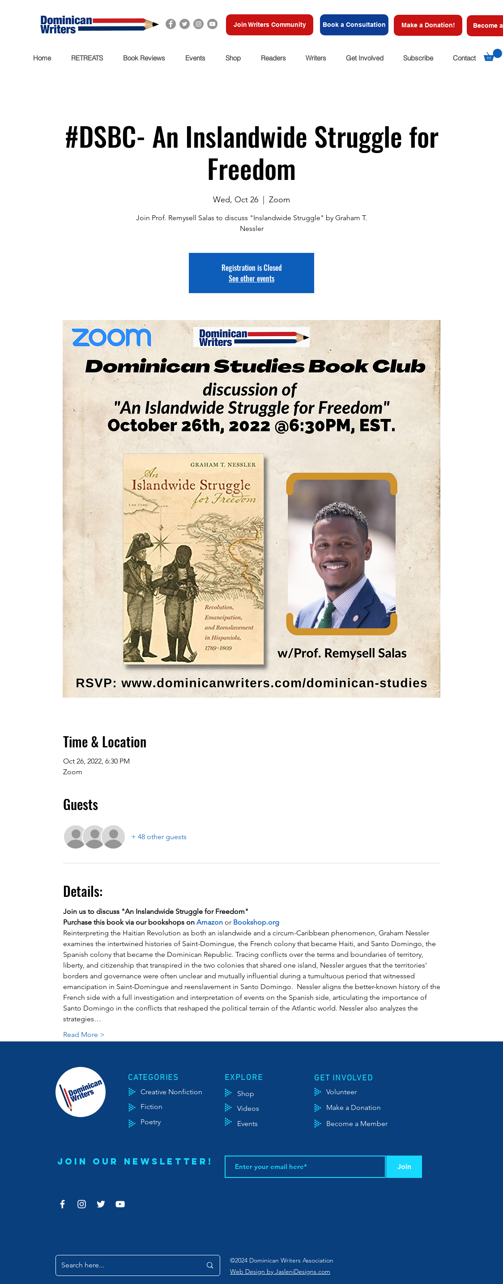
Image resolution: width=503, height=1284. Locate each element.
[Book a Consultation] (354, 24)
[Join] (404, 1167)
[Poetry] (158, 1122)
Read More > (84, 1034)
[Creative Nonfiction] (183, 1092)
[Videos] (255, 1108)
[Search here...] (124, 1265)
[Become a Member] (368, 1124)
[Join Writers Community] (269, 24)
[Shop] (259, 1094)
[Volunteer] (346, 1092)
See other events (251, 278)
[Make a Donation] (364, 1107)
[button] (87, 58)
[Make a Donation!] (428, 25)
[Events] (274, 1124)
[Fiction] (158, 1107)
